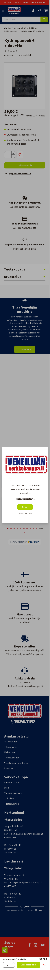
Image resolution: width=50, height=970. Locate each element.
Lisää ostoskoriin (28, 964)
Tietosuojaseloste (25, 499)
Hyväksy (25, 507)
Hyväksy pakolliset (25, 513)
